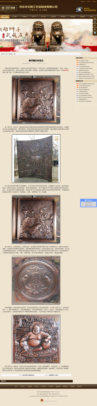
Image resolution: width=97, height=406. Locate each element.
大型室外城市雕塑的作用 (84, 89)
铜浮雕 (66, 70)
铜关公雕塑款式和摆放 (84, 60)
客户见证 (43, 16)
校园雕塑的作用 (82, 64)
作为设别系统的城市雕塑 (84, 66)
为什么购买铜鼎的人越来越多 (85, 95)
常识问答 (53, 16)
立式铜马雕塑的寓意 (83, 91)
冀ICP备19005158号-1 (63, 396)
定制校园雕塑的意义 (83, 99)
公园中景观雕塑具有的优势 (84, 85)
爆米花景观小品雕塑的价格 (28, 375)
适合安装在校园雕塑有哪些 (84, 72)
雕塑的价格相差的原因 (84, 70)
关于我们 (88, 1)
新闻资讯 (63, 16)
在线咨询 (94, 1)
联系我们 (92, 16)
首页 (5, 16)
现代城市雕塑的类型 (83, 87)
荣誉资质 (72, 16)
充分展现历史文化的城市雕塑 (85, 101)
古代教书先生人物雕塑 (84, 93)
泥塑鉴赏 (82, 16)
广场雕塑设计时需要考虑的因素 (85, 68)
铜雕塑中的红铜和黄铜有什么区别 (86, 74)
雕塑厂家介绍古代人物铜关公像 (85, 97)
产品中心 (34, 16)
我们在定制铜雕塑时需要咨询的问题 (86, 83)
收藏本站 (83, 1)
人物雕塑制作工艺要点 (53, 375)
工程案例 (24, 16)
